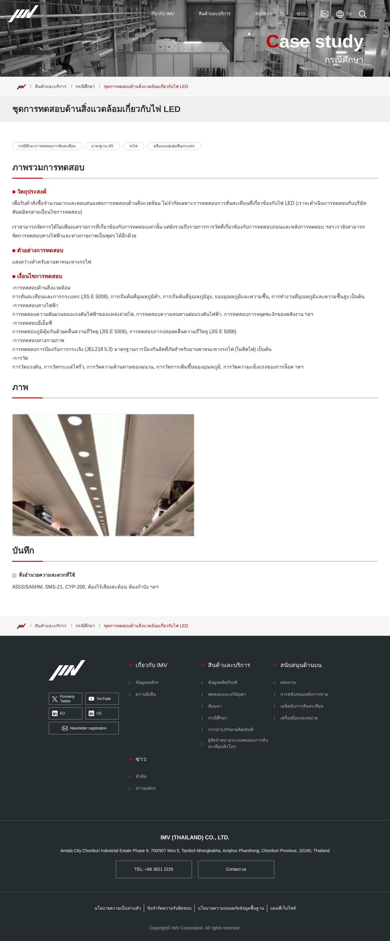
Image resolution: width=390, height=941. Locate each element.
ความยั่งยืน (146, 694)
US (95, 714)
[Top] (21, 86)
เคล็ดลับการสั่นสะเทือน (302, 706)
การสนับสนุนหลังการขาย (304, 694)
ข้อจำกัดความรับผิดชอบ (169, 908)
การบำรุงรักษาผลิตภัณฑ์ (231, 729)
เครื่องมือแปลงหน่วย (299, 717)
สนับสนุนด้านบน (301, 665)
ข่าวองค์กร (146, 788)
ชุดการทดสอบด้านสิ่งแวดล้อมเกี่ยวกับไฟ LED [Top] (146, 86)
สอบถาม (288, 682)
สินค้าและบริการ (50, 86)
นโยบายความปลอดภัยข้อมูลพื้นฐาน (231, 908)
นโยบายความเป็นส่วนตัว (117, 908)
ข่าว (141, 759)
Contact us (236, 869)
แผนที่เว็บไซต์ (283, 908)
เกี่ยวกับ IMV (151, 665)
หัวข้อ (141, 776)
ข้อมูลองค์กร (147, 682)
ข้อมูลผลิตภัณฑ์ (222, 682)
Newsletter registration (84, 728)
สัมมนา (215, 706)
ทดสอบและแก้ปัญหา (227, 694)
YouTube (100, 699)
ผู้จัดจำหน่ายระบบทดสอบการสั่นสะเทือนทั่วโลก (238, 743)
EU (58, 714)
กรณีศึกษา (85, 86)
